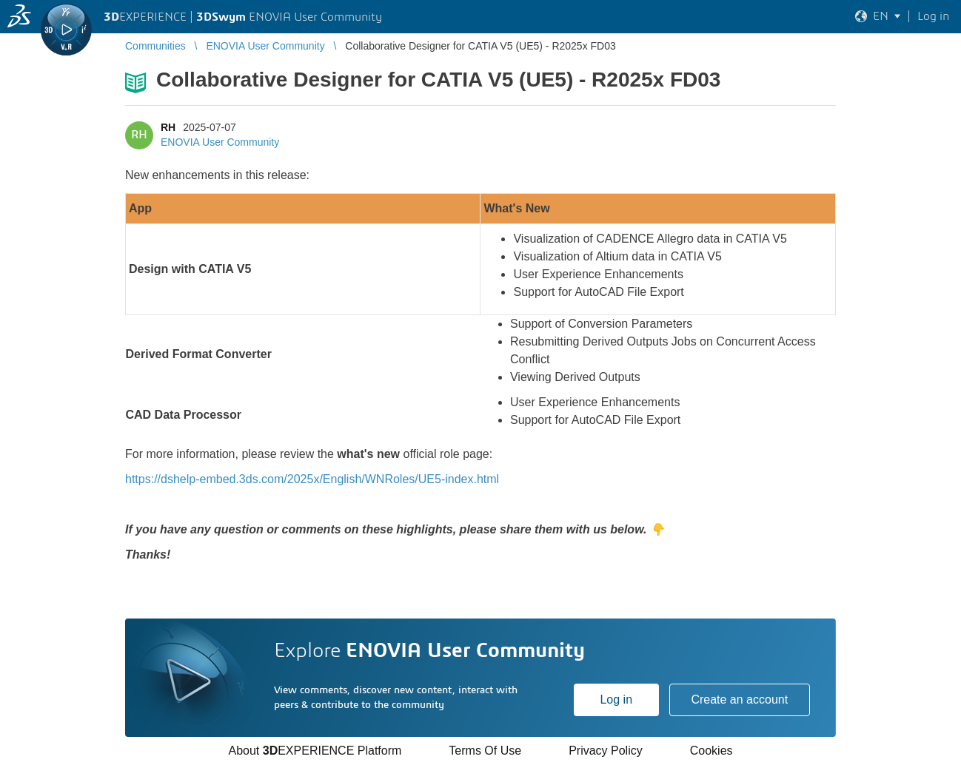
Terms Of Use (485, 750)
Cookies (711, 750)
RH (168, 127)
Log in (616, 699)
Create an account (739, 699)
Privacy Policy (606, 750)
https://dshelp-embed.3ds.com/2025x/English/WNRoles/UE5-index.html (312, 479)
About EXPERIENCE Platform (314, 750)
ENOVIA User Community (220, 142)
